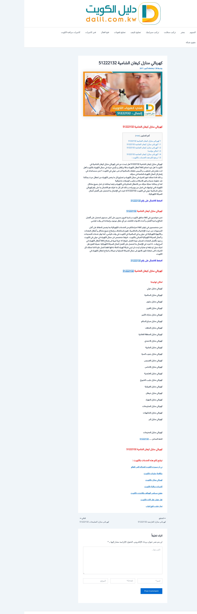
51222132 (111, 190)
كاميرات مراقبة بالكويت (128, 476)
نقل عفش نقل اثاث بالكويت (126, 489)
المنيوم (166, 32)
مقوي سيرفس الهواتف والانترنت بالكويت (121, 483)
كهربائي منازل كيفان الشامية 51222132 (120, 131)
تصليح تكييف (113, 32)
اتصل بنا (69, 608)
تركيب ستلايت (145, 32)
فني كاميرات (70, 32)
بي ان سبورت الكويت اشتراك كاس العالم (122, 457)
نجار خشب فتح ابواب (129, 496)
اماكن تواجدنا (130, 141)
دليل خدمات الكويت (99, 608)
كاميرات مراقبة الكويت (51, 32)
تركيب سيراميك (128, 32)
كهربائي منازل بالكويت (129, 470)
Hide (113, 126)
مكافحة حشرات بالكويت (128, 463)
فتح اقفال (84, 32)
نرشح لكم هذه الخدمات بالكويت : (122, 148)
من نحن (78, 608)
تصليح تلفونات (98, 32)
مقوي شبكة (33, 32)
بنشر (157, 32)
